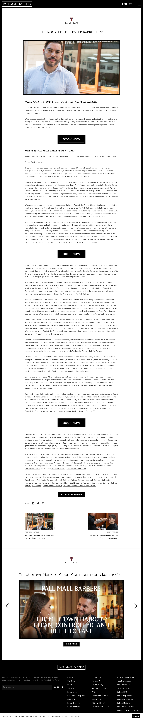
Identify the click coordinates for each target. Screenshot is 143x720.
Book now (127, 4)
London (56, 211)
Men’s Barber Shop (51, 477)
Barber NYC (96, 699)
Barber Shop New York (41, 474)
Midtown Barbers (77, 480)
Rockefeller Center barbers (92, 222)
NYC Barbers (64, 480)
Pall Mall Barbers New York (55, 150)
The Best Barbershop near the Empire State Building (39, 537)
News (69, 685)
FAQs (94, 692)
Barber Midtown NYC (100, 696)
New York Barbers (93, 480)
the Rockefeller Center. (76, 469)
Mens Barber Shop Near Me (72, 477)
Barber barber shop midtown (128, 710)
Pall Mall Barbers (85, 102)
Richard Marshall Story (125, 677)
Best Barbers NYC (32, 480)
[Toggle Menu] (139, 4)
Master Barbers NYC (49, 480)
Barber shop (72, 692)
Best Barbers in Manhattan (62, 483)
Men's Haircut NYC (124, 688)
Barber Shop (57, 474)
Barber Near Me (90, 477)
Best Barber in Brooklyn (52, 486)
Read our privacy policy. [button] (70, 716)
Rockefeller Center (86, 457)
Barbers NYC (122, 692)
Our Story (71, 681)
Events (70, 677)
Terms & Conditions (99, 688)
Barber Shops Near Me (84, 474)
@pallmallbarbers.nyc (39, 162)
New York (71, 699)
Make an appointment (71, 494)
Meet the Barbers (124, 681)
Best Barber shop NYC (76, 696)
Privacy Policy (97, 685)
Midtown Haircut (98, 703)
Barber (27, 474)
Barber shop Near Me (125, 696)
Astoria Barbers (103, 483)
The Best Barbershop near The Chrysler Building (103, 537)
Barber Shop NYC (36, 477)
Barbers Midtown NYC (125, 699)
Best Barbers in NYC (107, 477)
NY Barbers (36, 486)
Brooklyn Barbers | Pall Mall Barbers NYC (79, 486)
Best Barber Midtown (125, 707)
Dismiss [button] (136, 716)
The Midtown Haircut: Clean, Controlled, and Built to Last (71, 575)
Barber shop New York (101, 707)
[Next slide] (135, 606)
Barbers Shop (68, 474)
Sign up (57, 687)
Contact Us (96, 677)
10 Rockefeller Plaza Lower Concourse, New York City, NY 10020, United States (85, 156)
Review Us (96, 681)
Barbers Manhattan (42, 483)
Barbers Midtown (123, 703)
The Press (71, 688)
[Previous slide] (8, 606)
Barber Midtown (73, 707)
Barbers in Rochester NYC (84, 483)
